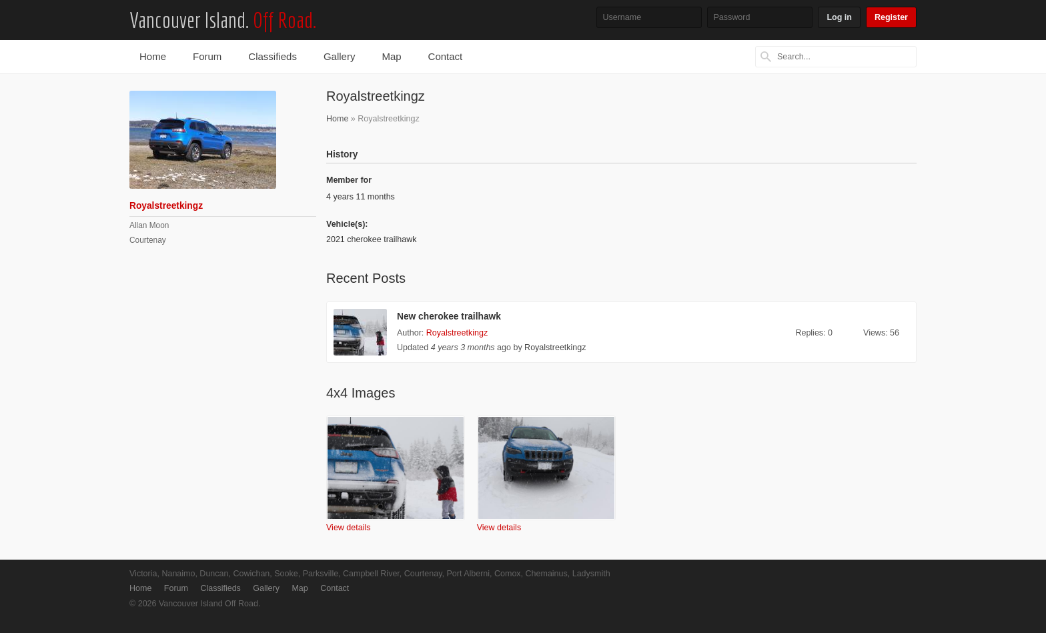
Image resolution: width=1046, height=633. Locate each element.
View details (348, 527)
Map (391, 56)
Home (152, 56)
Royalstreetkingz (457, 333)
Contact (445, 56)
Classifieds (272, 56)
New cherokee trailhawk (449, 316)
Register (891, 17)
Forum (207, 56)
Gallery (340, 56)
